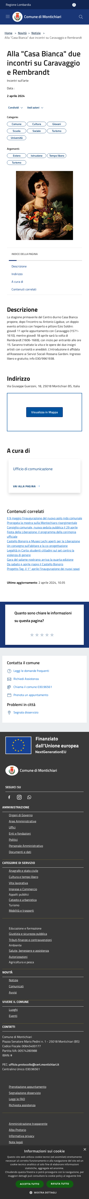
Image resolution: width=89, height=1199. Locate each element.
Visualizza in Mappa (44, 412)
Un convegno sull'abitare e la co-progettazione (37, 545)
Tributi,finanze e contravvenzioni (30, 940)
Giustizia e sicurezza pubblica (28, 933)
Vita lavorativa (18, 883)
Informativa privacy (21, 1136)
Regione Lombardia (18, 4)
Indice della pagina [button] (25, 254)
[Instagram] (19, 797)
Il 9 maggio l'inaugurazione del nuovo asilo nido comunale (44, 518)
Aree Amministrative (22, 821)
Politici (13, 839)
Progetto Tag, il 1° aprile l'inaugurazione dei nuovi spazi (43, 568)
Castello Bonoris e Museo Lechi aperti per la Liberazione (43, 541)
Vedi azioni (35, 107)
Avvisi (13, 992)
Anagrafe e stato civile (23, 870)
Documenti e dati (20, 852)
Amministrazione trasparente (28, 1123)
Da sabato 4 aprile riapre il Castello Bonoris (35, 564)
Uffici (12, 827)
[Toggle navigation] (7, 16)
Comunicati (16, 986)
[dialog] (44, 1172)
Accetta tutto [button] (29, 1184)
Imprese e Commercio (23, 889)
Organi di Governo (21, 815)
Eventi (13, 1015)
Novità (22, 33)
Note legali (16, 1142)
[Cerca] (81, 17)
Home (8, 33)
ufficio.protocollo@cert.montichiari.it (34, 1064)
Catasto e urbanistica (23, 899)
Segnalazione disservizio (25, 1093)
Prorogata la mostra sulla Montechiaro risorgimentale (42, 522)
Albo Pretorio (17, 1130)
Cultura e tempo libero (23, 876)
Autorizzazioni (18, 956)
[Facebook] (9, 797)
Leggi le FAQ (17, 1099)
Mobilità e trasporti (21, 910)
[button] (44, 1192)
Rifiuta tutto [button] (60, 1183)
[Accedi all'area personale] (74, 4)
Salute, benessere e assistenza (29, 950)
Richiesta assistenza (22, 1105)
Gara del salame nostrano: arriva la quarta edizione (40, 559)
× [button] (84, 1149)
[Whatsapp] (29, 797)
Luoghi (13, 1009)
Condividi (16, 107)
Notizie (36, 33)
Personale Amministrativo (26, 845)
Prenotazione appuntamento (27, 1086)
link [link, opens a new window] (79, 1176)
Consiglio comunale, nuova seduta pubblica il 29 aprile (42, 527)
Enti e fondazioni (20, 833)
